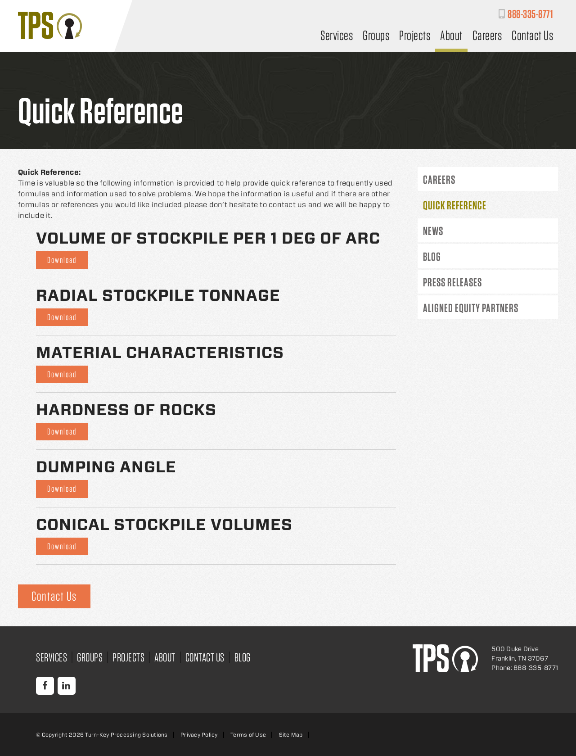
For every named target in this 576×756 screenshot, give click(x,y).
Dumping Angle (106, 467)
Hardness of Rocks (126, 409)
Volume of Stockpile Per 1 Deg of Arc (208, 238)
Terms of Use (248, 734)
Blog (432, 256)
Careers (487, 36)
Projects (414, 36)
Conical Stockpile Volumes (164, 524)
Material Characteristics (160, 352)
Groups (376, 36)
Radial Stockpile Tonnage (158, 295)
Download (61, 260)
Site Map (291, 734)
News (433, 231)
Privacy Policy (199, 734)
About (451, 36)
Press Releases (452, 282)
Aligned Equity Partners (470, 308)
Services (336, 36)
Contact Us (532, 36)
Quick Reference (454, 205)
